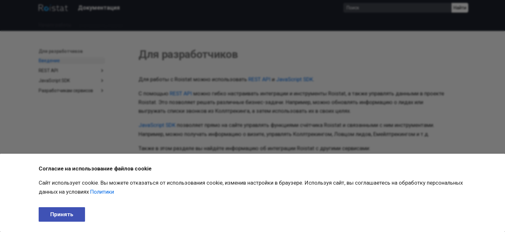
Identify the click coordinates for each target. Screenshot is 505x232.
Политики (102, 191)
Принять (61, 214)
